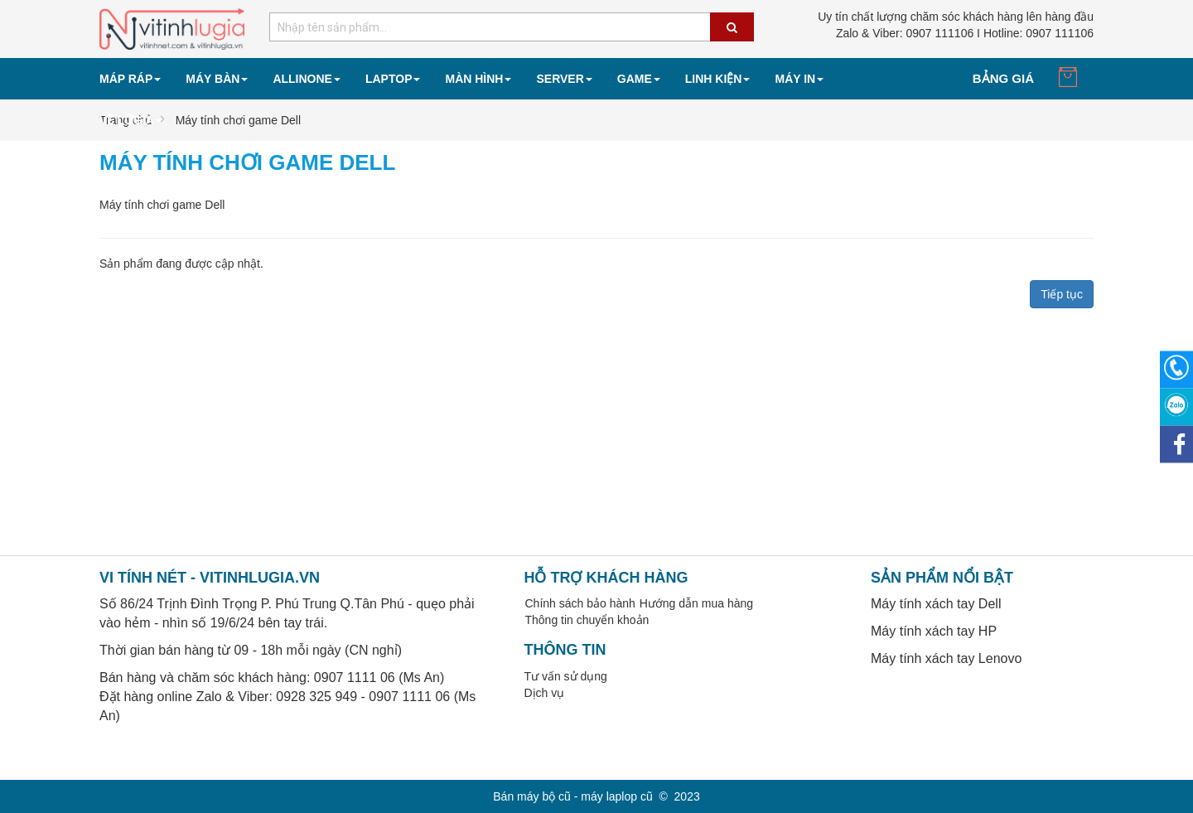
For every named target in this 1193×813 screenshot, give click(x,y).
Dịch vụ (544, 692)
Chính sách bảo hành (580, 603)
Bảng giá (1003, 78)
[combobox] (511, 26)
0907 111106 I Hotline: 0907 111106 (965, 33)
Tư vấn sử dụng (565, 676)
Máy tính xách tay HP (934, 631)
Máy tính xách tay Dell (936, 604)
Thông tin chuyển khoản (587, 620)
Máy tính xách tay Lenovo (946, 658)
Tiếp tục (1062, 294)
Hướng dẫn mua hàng (696, 603)
